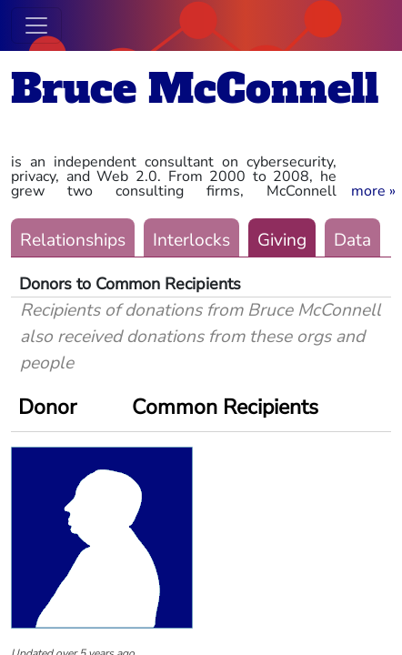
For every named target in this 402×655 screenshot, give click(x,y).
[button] (373, 191)
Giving (282, 240)
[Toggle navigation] (36, 25)
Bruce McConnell (194, 88)
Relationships (73, 240)
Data (352, 240)
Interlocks (191, 240)
